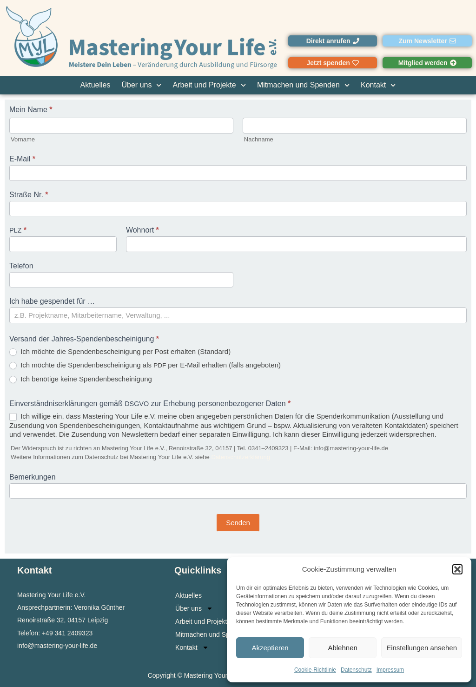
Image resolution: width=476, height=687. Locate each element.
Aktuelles (95, 85)
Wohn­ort (142, 230)
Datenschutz (356, 670)
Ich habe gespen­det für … (53, 301)
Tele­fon (21, 266)
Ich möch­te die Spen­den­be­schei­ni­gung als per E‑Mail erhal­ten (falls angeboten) (145, 365)
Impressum (390, 670)
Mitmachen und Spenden (303, 85)
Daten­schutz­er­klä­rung (240, 457)
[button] (457, 569)
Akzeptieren (269, 648)
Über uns (142, 85)
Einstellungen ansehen (421, 648)
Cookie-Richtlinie (315, 670)
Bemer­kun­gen (32, 477)
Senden (238, 523)
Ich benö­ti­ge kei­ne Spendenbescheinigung (80, 379)
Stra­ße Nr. (28, 195)
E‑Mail (22, 159)
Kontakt (378, 85)
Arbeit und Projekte (209, 85)
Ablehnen (342, 648)
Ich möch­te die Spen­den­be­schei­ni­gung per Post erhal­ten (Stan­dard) (120, 351)
